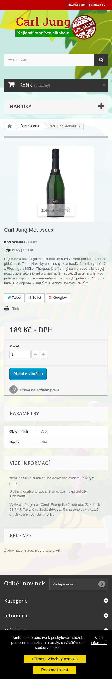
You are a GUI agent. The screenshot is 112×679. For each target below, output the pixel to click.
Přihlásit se (97, 4)
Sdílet (35, 297)
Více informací (99, 640)
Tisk (15, 309)
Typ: (7, 250)
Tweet (14, 297)
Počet (14, 346)
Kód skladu (13, 242)
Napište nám (76, 4)
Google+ (58, 297)
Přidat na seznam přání (39, 390)
